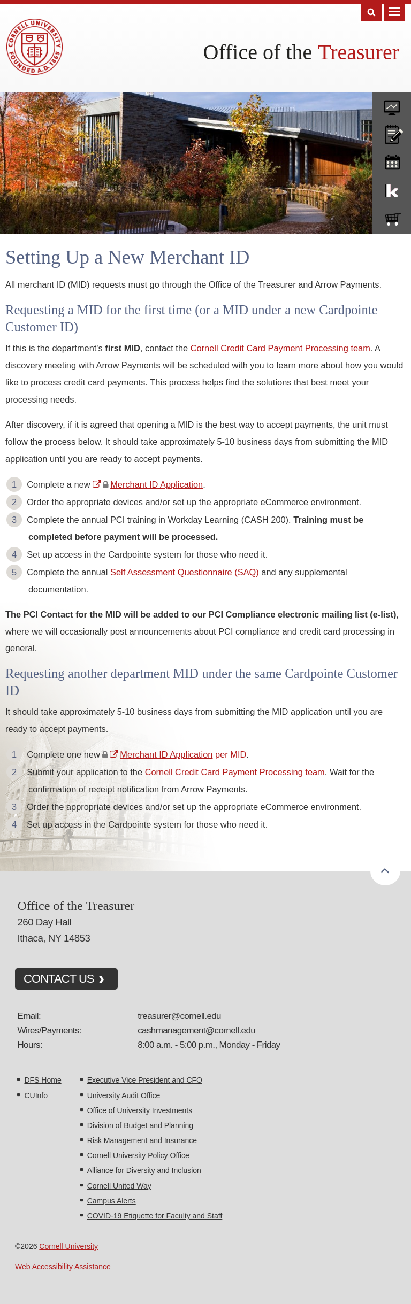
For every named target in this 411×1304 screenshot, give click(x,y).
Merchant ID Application (156, 484)
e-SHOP (391, 217)
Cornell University (68, 1246)
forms (391, 103)
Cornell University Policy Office (138, 1155)
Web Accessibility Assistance (63, 1266)
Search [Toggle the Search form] (371, 12)
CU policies (391, 132)
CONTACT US (59, 978)
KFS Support (391, 188)
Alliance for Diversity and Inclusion (144, 1170)
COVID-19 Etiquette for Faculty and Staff (155, 1216)
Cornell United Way (119, 1186)
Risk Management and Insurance (142, 1140)
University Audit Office (124, 1095)
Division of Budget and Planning (140, 1125)
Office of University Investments (140, 1110)
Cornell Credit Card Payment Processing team (280, 348)
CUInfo (36, 1095)
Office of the (258, 52)
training (391, 160)
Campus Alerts (111, 1201)
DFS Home (42, 1080)
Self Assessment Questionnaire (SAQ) (184, 572)
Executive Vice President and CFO (144, 1080)
